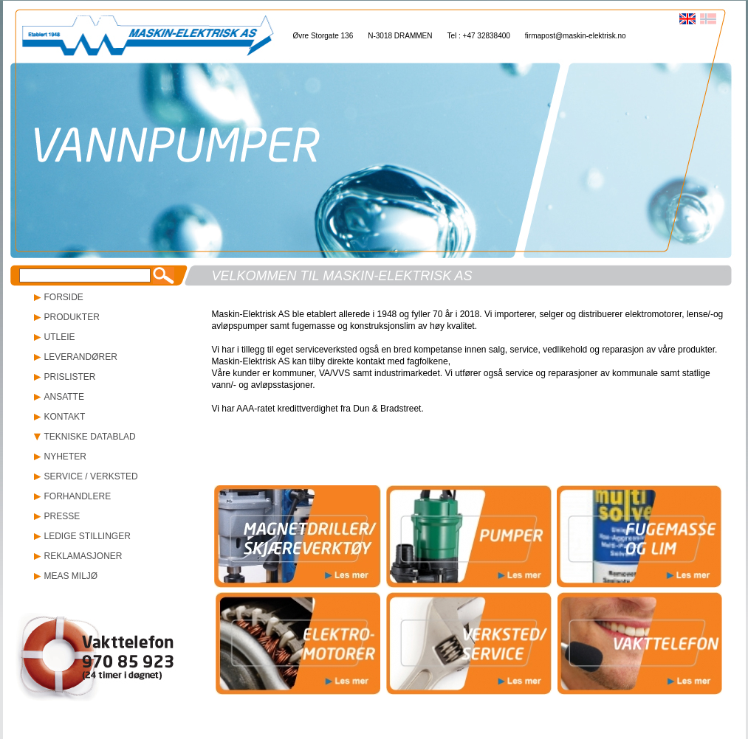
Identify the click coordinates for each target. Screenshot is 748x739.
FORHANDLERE (77, 496)
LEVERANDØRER (80, 357)
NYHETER (65, 456)
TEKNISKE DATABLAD (90, 436)
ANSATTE (64, 397)
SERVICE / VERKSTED (91, 476)
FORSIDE (63, 297)
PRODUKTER (72, 317)
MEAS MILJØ (71, 576)
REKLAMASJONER (83, 556)
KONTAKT (65, 417)
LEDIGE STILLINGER (87, 536)
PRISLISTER (70, 377)
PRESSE (62, 516)
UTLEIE (59, 337)
